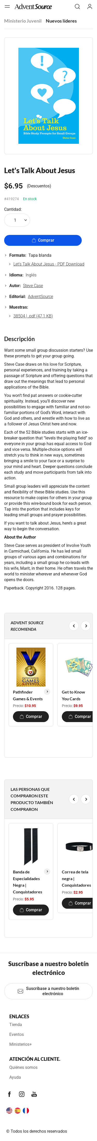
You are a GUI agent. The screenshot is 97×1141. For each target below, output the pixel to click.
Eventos (16, 1034)
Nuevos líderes (61, 21)
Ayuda (15, 1077)
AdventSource (40, 296)
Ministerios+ (20, 1044)
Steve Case (33, 285)
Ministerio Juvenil (23, 21)
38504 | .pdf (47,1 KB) (33, 316)
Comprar (43, 240)
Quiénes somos (23, 1067)
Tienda (15, 1024)
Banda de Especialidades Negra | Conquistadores (27, 881)
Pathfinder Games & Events (28, 695)
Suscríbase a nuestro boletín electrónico (48, 991)
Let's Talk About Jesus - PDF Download (48, 264)
